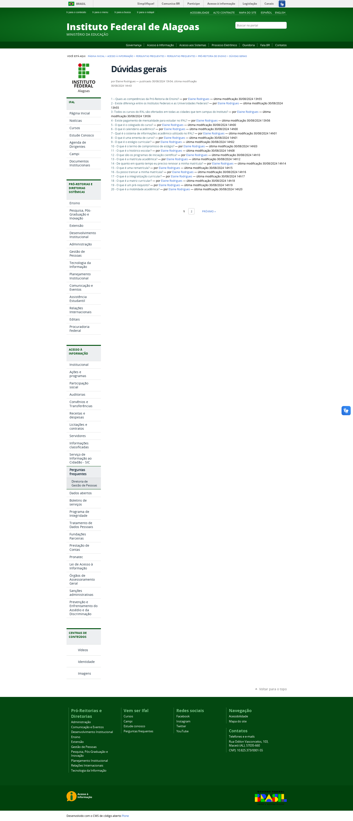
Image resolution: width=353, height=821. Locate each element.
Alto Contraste (224, 12)
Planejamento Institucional (89, 761)
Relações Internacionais (87, 765)
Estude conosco (134, 726)
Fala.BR (265, 45)
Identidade (86, 661)
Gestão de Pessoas (84, 747)
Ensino (75, 737)
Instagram (273, 34)
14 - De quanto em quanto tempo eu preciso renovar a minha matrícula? (157, 163)
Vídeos (83, 650)
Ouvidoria (248, 45)
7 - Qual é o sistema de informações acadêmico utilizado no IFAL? (152, 133)
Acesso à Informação (160, 45)
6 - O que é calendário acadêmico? (133, 129)
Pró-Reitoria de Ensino (212, 56)
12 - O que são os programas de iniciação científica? (144, 155)
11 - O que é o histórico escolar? (131, 151)
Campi (128, 721)
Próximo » (209, 211)
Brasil (81, 4)
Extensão (77, 742)
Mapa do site (247, 12)
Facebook (261, 34)
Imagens (84, 673)
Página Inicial (96, 56)
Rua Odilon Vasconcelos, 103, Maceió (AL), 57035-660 (248, 743)
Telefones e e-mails (242, 737)
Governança (134, 45)
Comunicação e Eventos (87, 727)
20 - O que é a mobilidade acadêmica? (135, 189)
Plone (125, 816)
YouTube (267, 34)
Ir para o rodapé (147, 12)
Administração (81, 722)
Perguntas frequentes (150, 56)
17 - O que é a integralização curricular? (136, 176)
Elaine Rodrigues (198, 99)
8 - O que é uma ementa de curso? (133, 138)
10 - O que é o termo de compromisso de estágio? (142, 146)
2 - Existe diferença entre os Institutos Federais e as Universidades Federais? (159, 103)
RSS (284, 34)
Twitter (278, 34)
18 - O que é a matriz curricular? (131, 181)
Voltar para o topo (273, 689)
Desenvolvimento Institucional (92, 732)
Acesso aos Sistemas (192, 45)
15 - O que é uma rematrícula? (130, 168)
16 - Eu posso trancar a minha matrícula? (137, 172)
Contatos (281, 45)
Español (266, 12)
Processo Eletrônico (224, 45)
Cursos (128, 716)
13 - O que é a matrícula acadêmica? (134, 159)
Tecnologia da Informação (88, 771)
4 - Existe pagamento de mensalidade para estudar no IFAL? (149, 120)
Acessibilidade (199, 12)
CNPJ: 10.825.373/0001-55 (246, 750)
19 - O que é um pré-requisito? (130, 185)
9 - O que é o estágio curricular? (131, 142)
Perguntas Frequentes (181, 56)
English (280, 12)
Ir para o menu (102, 12)
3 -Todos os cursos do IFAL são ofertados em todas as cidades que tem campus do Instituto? (169, 112)
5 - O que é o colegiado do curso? (132, 125)
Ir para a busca (124, 12)
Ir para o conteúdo (78, 12)
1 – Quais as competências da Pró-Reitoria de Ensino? (145, 99)
